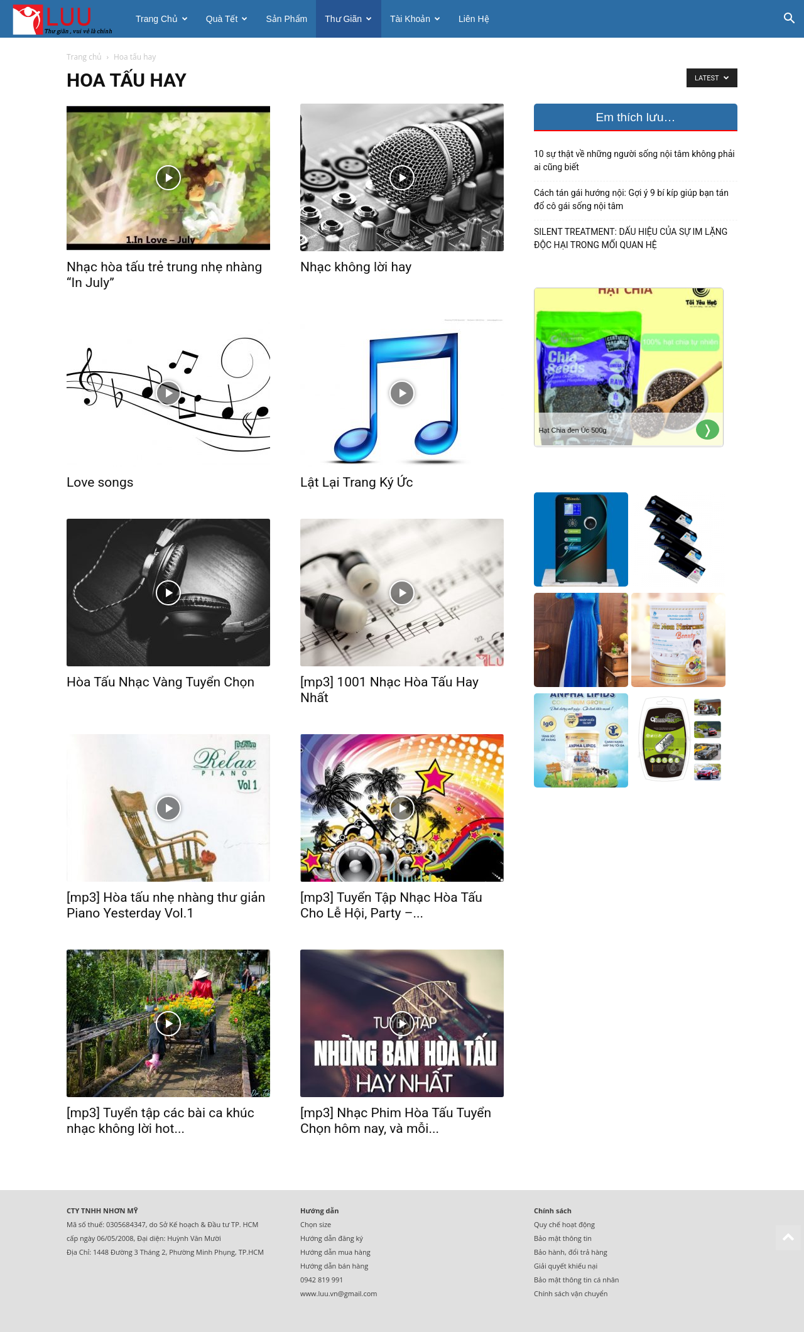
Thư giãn (348, 19)
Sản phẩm (286, 19)
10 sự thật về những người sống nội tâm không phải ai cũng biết (634, 160)
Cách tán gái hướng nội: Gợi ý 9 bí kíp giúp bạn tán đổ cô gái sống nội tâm (631, 199)
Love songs (100, 482)
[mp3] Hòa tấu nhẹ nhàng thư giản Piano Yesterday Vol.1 (166, 905)
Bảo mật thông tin (563, 1238)
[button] (789, 20)
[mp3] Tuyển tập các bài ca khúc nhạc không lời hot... (160, 1120)
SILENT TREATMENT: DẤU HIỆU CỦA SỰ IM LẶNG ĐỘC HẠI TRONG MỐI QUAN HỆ (630, 238)
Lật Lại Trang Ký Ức (356, 482)
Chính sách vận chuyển (570, 1293)
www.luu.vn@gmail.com (339, 1293)
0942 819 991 (322, 1279)
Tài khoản (415, 19)
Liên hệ (474, 19)
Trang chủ (162, 19)
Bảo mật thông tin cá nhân (576, 1279)
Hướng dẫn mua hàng (335, 1252)
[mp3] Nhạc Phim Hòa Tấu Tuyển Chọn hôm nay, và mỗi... (395, 1120)
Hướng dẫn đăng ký (331, 1238)
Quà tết (227, 19)
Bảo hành (549, 1252)
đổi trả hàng (587, 1252)
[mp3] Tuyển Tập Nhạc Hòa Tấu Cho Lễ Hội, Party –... (391, 905)
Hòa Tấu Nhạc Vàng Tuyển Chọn (160, 682)
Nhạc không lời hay (355, 266)
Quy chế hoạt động (564, 1224)
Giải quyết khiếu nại (565, 1265)
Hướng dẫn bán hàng (334, 1265)
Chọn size (315, 1224)
